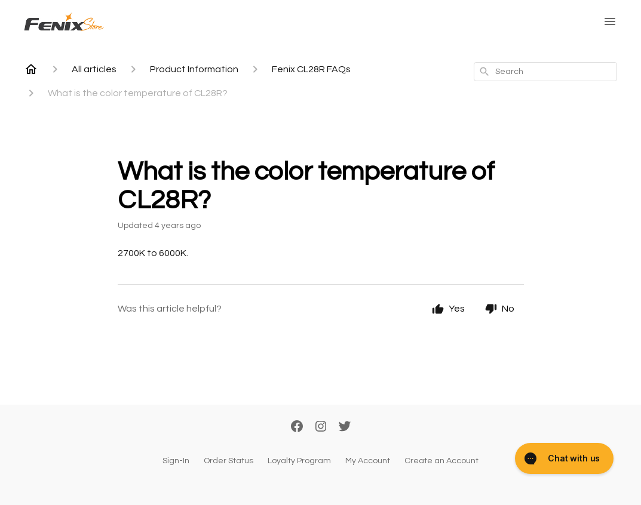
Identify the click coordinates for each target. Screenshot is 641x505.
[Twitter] (345, 427)
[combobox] (545, 71)
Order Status (228, 461)
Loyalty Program (299, 461)
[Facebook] (297, 427)
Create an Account (441, 461)
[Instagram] (321, 427)
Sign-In (175, 461)
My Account (367, 461)
